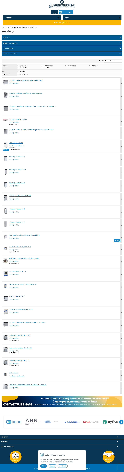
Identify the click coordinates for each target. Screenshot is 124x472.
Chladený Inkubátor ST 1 (17, 296)
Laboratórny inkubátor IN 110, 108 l (20, 348)
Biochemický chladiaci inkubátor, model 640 (23, 284)
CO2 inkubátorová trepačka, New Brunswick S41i (24, 235)
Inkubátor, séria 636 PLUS (17, 271)
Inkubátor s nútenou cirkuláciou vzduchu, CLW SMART (26, 80)
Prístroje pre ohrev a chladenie (17, 27)
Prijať (43, 466)
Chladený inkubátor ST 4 (17, 209)
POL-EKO (48, 68)
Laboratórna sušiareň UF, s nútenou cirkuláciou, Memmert (27, 385)
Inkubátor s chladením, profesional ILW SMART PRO (25, 93)
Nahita (94, 66)
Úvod (3, 27)
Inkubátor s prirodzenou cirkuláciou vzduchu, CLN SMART (27, 322)
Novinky (23, 71)
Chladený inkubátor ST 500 (17, 169)
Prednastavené (110, 61)
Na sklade (24, 74)
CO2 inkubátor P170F (16, 143)
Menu (67, 17)
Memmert (72, 66)
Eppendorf (24, 66)
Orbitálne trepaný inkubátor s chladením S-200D (24, 258)
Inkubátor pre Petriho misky (18, 119)
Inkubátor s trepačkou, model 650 (20, 247)
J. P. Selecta (48, 66)
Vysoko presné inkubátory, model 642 (21, 309)
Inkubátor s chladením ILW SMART (20, 196)
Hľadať (54, 13)
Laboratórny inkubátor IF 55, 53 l (19, 360)
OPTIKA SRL (24, 68)
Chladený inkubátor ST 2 (17, 156)
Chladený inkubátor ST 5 (17, 222)
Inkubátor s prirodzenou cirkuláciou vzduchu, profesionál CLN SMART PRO (32, 106)
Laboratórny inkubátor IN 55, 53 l (19, 335)
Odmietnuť (62, 466)
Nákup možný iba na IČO (62, 22)
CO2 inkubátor (13, 373)
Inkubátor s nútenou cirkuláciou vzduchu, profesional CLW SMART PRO (31, 130)
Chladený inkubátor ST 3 (17, 183)
